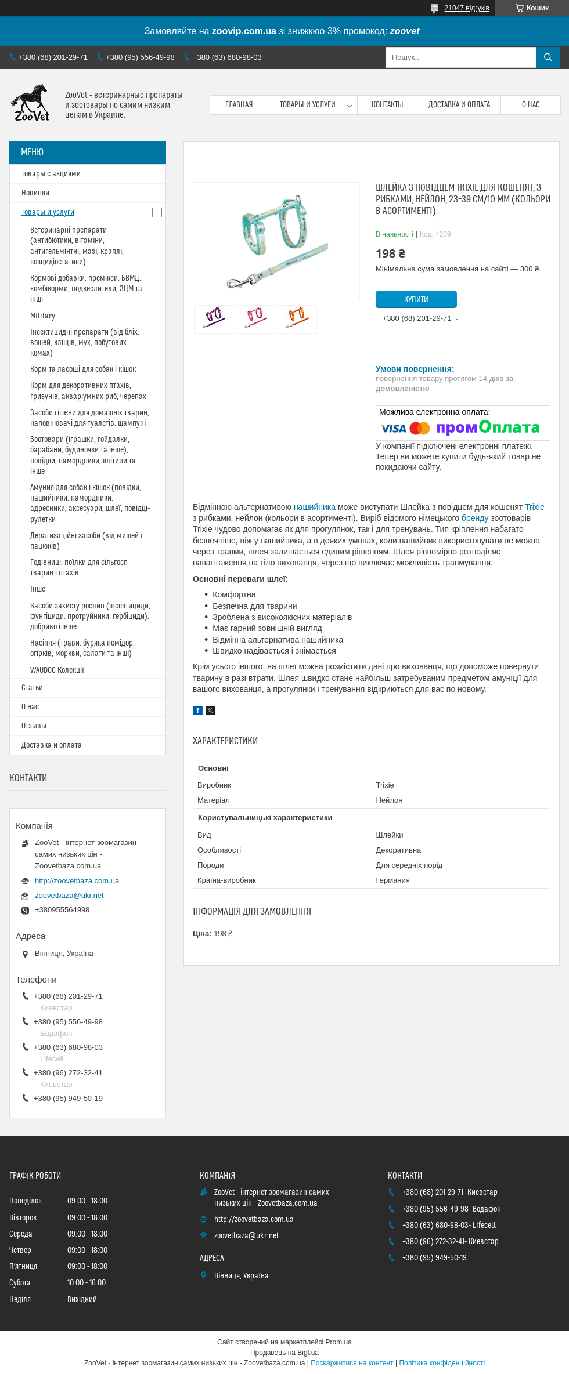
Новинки (35, 193)
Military (42, 316)
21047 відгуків (467, 8)
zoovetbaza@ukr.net (69, 895)
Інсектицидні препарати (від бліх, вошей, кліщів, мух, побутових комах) (84, 343)
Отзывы (33, 726)
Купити (416, 299)
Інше (37, 589)
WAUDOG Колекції (57, 670)
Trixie (535, 507)
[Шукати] (548, 57)
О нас (531, 105)
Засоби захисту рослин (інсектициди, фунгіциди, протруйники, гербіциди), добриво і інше (90, 616)
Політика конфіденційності (442, 1363)
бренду (475, 518)
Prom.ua (339, 1342)
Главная (239, 105)
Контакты (388, 105)
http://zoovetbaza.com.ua (77, 880)
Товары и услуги (308, 105)
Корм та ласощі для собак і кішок (83, 369)
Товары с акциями (51, 174)
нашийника (315, 507)
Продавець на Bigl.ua (284, 1352)
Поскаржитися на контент (352, 1363)
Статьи (32, 688)
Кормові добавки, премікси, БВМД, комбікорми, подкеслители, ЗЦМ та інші (86, 289)
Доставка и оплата (459, 105)
